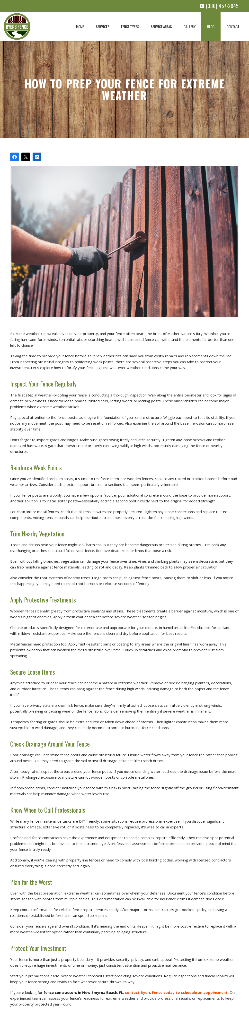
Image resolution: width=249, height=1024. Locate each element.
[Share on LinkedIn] (37, 157)
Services (102, 26)
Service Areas (161, 26)
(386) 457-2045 (219, 5)
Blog (211, 26)
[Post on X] (25, 157)
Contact (233, 26)
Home (80, 26)
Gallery (190, 26)
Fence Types (130, 26)
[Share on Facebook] (14, 157)
